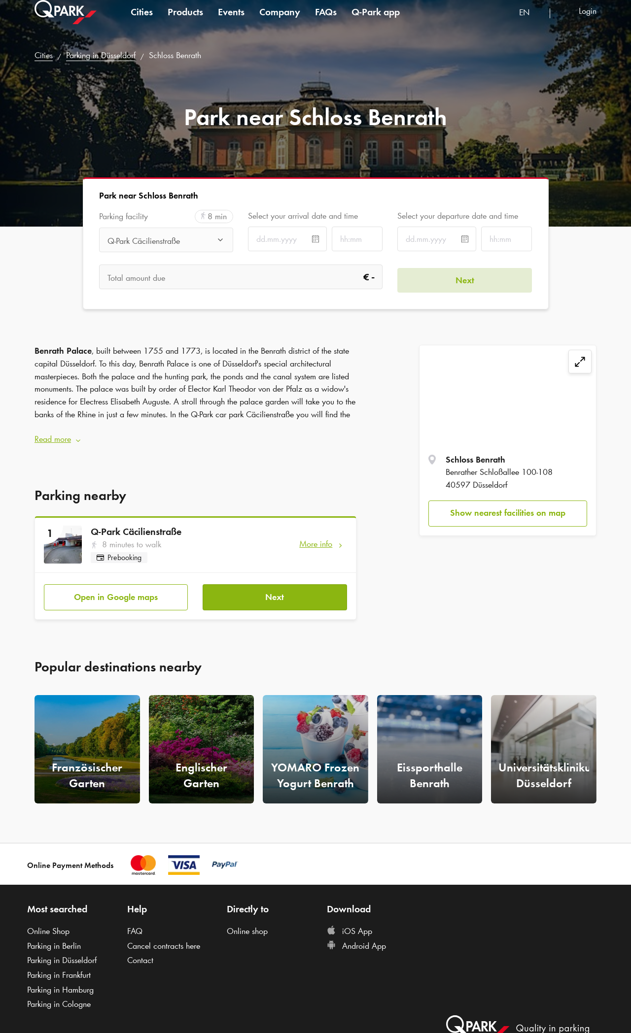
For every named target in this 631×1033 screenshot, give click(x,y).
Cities (142, 22)
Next (274, 591)
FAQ (134, 925)
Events (231, 22)
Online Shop (48, 925)
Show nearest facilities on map (507, 512)
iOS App (349, 925)
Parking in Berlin (54, 939)
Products (185, 22)
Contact (140, 954)
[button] (195, 437)
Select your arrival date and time (303, 215)
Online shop (247, 925)
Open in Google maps (116, 591)
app (375, 22)
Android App (356, 939)
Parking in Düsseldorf (101, 55)
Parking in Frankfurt (59, 969)
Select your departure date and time (457, 215)
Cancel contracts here (163, 939)
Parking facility (123, 216)
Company (279, 22)
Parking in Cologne (59, 998)
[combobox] (530, 23)
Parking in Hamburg (60, 983)
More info (315, 540)
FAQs (326, 22)
